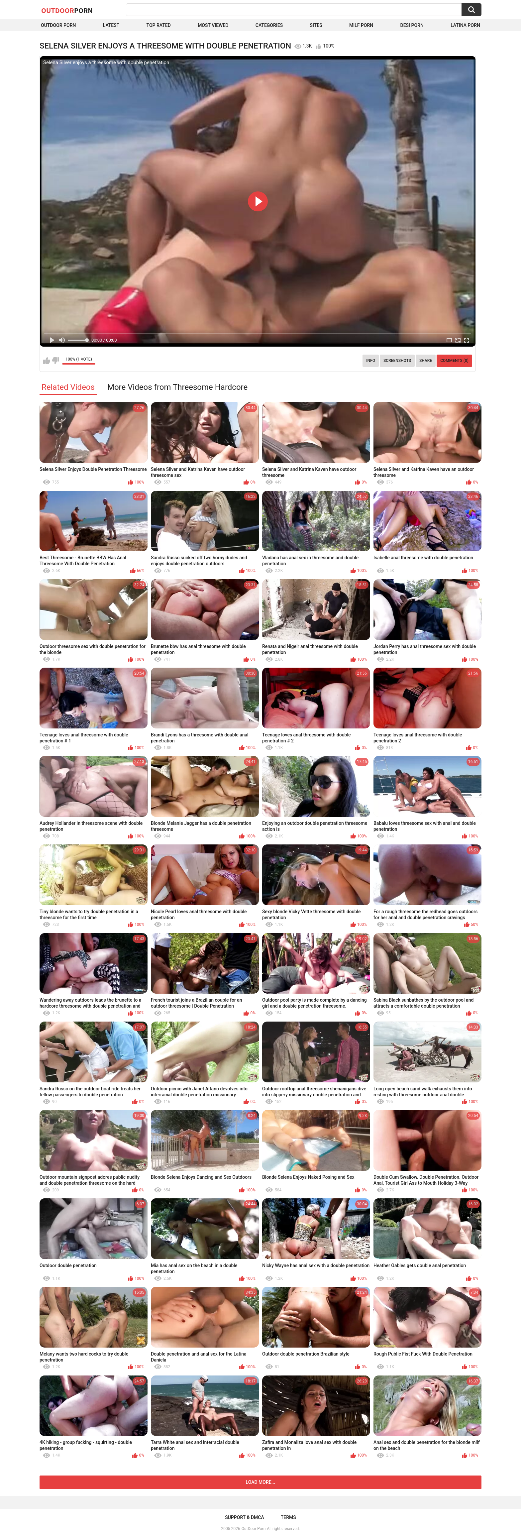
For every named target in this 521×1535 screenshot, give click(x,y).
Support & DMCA (244, 1517)
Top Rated (159, 25)
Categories (269, 25)
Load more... (260, 1482)
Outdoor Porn (58, 25)
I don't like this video (55, 360)
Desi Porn (412, 25)
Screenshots (397, 360)
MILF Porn (361, 25)
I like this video (46, 360)
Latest (111, 25)
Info (370, 360)
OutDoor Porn (253, 1528)
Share (425, 360)
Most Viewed (213, 25)
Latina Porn (465, 25)
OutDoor (67, 10)
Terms (288, 1517)
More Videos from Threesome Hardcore (177, 387)
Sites (316, 25)
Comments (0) (454, 360)
